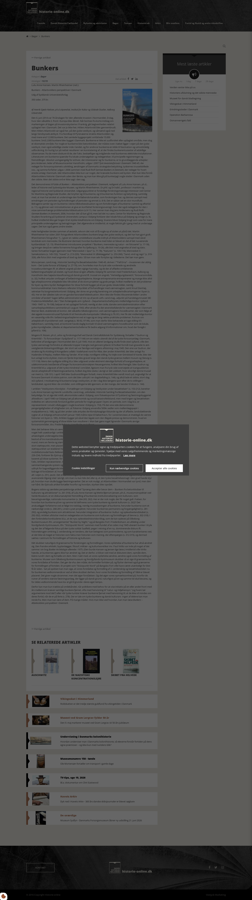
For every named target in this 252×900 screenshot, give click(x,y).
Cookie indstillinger (83, 468)
